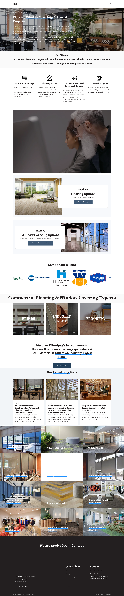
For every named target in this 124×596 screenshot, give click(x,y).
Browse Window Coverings (40, 243)
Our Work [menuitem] (84, 4)
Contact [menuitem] (68, 586)
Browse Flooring (83, 202)
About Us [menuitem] (93, 4)
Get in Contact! (72, 545)
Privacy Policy (96, 592)
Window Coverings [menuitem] (66, 4)
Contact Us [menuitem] (102, 4)
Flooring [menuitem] (54, 4)
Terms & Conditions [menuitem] (106, 592)
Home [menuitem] (46, 4)
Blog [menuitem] (76, 4)
